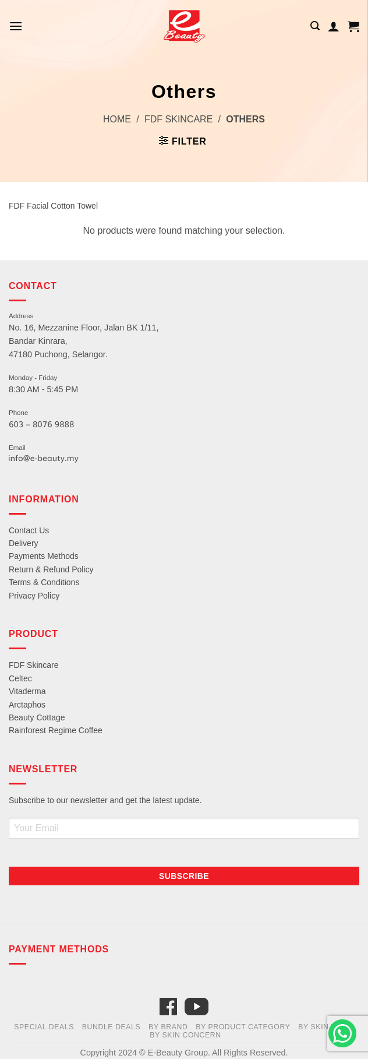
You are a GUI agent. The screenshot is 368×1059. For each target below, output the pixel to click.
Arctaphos (27, 704)
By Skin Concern (185, 1035)
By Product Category (243, 1027)
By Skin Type (324, 1027)
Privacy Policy (34, 595)
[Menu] (16, 26)
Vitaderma (27, 691)
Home (117, 119)
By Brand (167, 1027)
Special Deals (44, 1027)
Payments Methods (44, 556)
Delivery (23, 543)
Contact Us (29, 530)
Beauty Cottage (37, 717)
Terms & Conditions (44, 582)
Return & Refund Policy (51, 569)
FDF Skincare (178, 119)
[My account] (333, 26)
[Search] (315, 26)
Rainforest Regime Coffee (55, 730)
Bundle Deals (111, 1027)
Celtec (20, 678)
